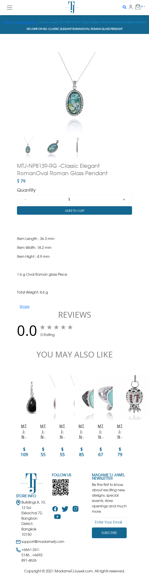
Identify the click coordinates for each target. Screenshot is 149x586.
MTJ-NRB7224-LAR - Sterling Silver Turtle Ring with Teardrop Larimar (100, 431)
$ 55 (43, 452)
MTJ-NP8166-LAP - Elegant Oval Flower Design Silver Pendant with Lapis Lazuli (62, 431)
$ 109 (24, 452)
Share (24, 306)
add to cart (74, 210)
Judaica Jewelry (25, 22)
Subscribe (109, 533)
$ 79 (119, 452)
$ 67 (100, 452)
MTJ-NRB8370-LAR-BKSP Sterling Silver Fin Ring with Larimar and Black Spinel (81, 431)
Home (7, 22)
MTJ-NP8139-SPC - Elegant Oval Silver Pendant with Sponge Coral (43, 431)
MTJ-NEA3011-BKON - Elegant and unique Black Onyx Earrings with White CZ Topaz (24, 431)
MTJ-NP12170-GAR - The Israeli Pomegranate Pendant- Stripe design (119, 431)
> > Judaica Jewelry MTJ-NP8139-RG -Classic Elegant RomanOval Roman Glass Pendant (74, 22)
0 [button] (137, 6)
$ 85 (81, 452)
